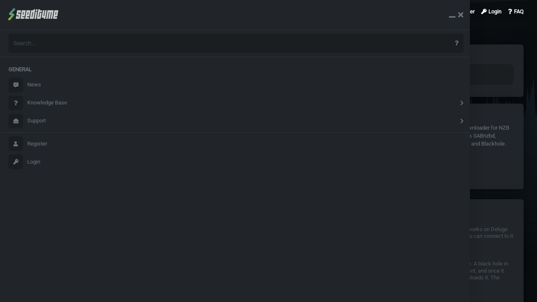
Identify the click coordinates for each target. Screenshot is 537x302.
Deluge (131, 128)
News (24, 85)
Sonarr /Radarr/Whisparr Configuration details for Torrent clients (196, 271)
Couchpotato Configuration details (161, 230)
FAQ (516, 11)
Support (27, 121)
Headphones (414, 128)
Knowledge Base (37, 103)
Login (24, 161)
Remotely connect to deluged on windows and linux (387, 230)
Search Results (126, 11)
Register (27, 143)
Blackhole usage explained (358, 271)
